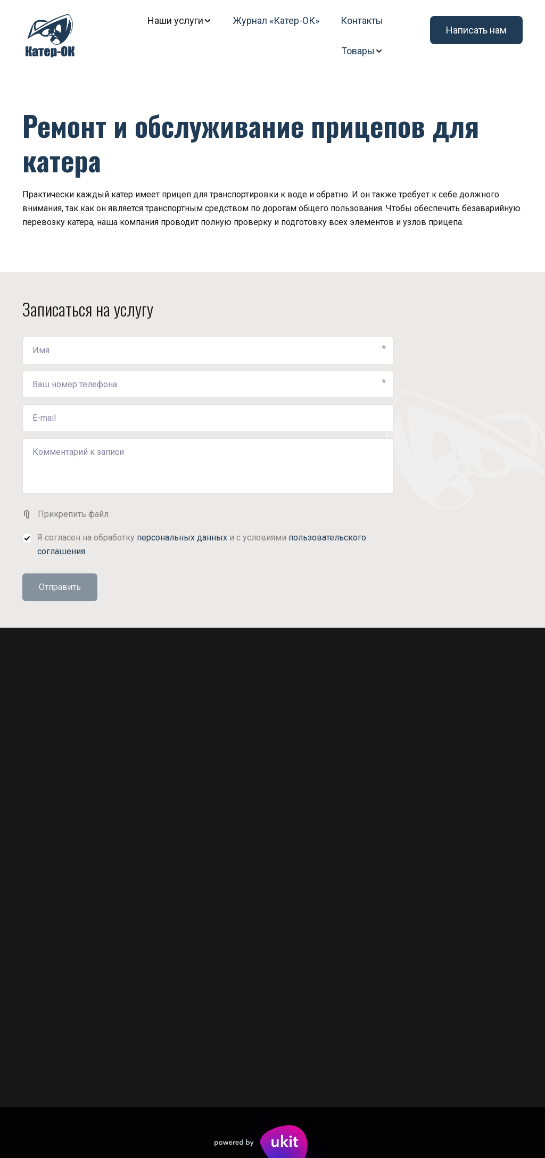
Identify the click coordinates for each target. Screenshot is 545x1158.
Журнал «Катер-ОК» (276, 20)
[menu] (241, 35)
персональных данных (182, 537)
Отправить (60, 587)
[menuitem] (179, 20)
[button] (179, 20)
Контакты (362, 20)
